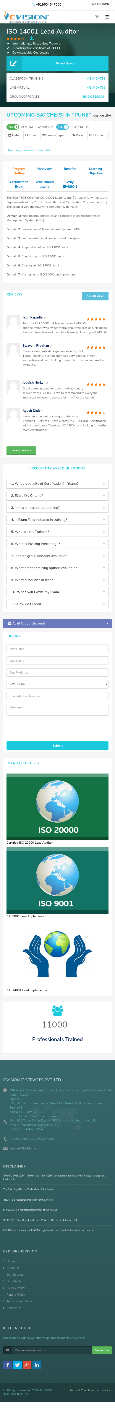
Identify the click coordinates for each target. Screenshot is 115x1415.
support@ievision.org (24, 1154)
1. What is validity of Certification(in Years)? (44, 489)
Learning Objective (95, 171)
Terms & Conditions (19, 1307)
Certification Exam (19, 184)
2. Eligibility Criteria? (27, 501)
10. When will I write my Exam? (35, 597)
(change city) (101, 115)
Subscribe (102, 1355)
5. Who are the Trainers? (30, 537)
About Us (12, 1274)
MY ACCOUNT (100, 4)
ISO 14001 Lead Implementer (26, 996)
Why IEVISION (70, 184)
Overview (44, 169)
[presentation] (31, 730)
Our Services (14, 1280)
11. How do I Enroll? (26, 609)
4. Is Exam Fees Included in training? (39, 525)
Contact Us (13, 1314)
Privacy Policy (15, 1294)
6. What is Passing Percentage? (35, 549)
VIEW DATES (96, 79)
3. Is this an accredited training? (35, 513)
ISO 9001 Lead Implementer (25, 922)
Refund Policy (15, 1300)
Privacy (106, 1396)
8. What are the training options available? (44, 573)
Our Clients (14, 1287)
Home (10, 1267)
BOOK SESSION (94, 97)
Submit (57, 751)
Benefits (70, 169)
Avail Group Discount (26, 629)
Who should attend (44, 187)
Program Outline (19, 171)
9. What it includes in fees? (32, 585)
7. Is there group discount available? (39, 561)
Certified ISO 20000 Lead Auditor (29, 848)
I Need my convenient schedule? (28, 150)
